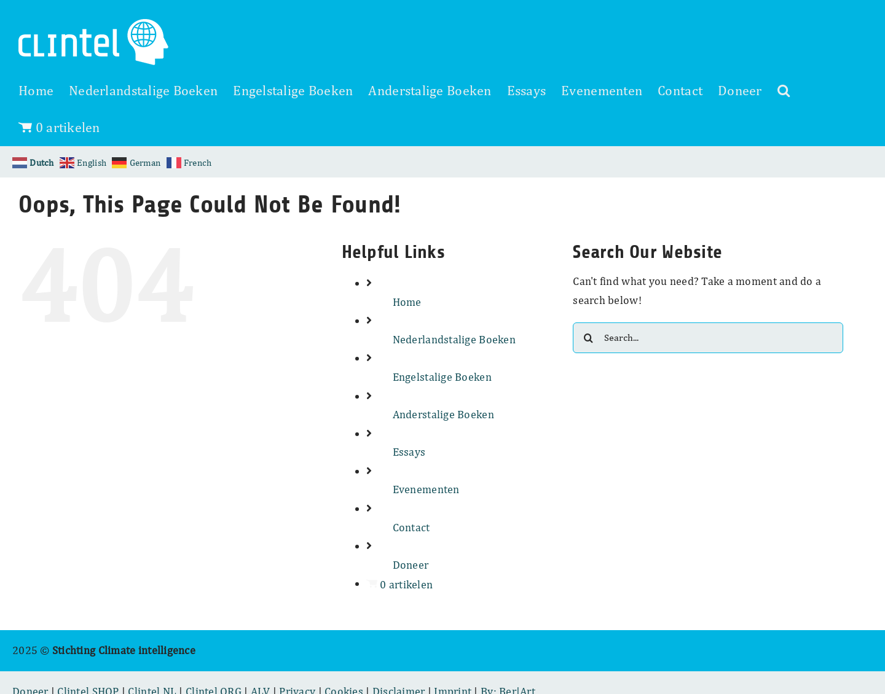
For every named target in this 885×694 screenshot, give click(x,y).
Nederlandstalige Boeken (454, 339)
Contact (411, 527)
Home (407, 301)
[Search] (588, 337)
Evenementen (426, 489)
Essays (409, 451)
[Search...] (708, 337)
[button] (783, 90)
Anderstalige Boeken (443, 414)
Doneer (411, 564)
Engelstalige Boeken (442, 376)
